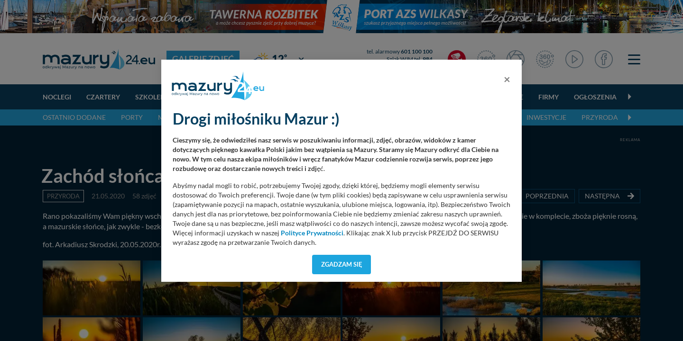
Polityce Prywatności (312, 233)
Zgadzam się (341, 264)
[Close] (507, 79)
